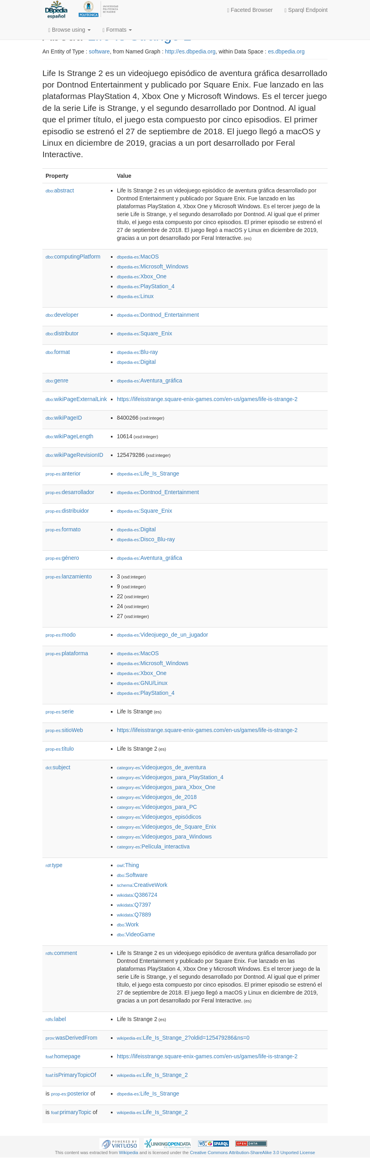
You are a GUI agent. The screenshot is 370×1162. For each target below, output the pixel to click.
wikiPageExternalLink (76, 399)
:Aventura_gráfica (149, 380)
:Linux (135, 296)
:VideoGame (136, 934)
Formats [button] (117, 30)
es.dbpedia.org (286, 51)
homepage (63, 1056)
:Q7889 (134, 914)
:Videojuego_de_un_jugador (162, 634)
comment (61, 953)
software (99, 51)
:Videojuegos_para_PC (157, 807)
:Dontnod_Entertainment (158, 315)
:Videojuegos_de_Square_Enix (166, 826)
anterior (63, 473)
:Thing (128, 865)
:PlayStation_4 (146, 286)
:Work (128, 924)
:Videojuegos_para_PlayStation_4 (170, 777)
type (54, 865)
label (56, 1019)
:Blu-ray (137, 352)
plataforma (67, 653)
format (58, 352)
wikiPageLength (69, 436)
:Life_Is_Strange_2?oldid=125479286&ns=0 (183, 1038)
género (62, 558)
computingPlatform (73, 256)
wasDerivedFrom (71, 1038)
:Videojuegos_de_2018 (156, 797)
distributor (62, 333)
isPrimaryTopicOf (71, 1075)
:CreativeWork (142, 885)
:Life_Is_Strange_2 (152, 1075)
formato (63, 529)
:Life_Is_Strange (148, 473)
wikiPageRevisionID (74, 455)
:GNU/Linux (142, 683)
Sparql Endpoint (306, 10)
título (60, 749)
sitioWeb (64, 730)
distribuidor (67, 511)
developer (62, 315)
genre (57, 380)
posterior (70, 1093)
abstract (60, 190)
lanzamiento (69, 576)
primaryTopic (71, 1112)
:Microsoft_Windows (153, 266)
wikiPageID (64, 418)
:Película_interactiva (153, 846)
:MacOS (138, 256)
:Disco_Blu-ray (146, 539)
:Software (132, 875)
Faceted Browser (250, 10)
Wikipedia (128, 1152)
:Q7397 (134, 904)
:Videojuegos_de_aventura (161, 767)
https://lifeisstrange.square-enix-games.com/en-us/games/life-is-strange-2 (207, 399)
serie (60, 711)
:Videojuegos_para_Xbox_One (166, 787)
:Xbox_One (141, 276)
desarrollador (70, 492)
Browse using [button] (69, 30)
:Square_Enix (144, 333)
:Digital (136, 362)
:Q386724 (137, 895)
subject (58, 767)
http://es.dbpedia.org (190, 51)
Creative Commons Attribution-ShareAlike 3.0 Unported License (252, 1152)
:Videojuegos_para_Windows (164, 836)
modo (61, 634)
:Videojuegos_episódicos (159, 817)
